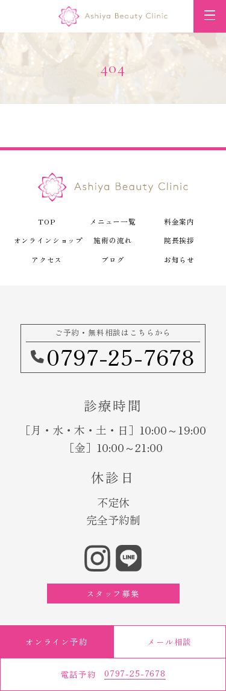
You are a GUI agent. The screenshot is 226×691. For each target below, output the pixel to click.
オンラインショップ (47, 240)
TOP (46, 221)
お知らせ (179, 259)
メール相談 (169, 641)
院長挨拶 (179, 240)
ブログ (112, 259)
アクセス (46, 259)
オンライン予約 (56, 641)
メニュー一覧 (113, 221)
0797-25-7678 (113, 356)
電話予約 (113, 673)
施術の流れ (112, 240)
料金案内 (179, 221)
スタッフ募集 (113, 593)
